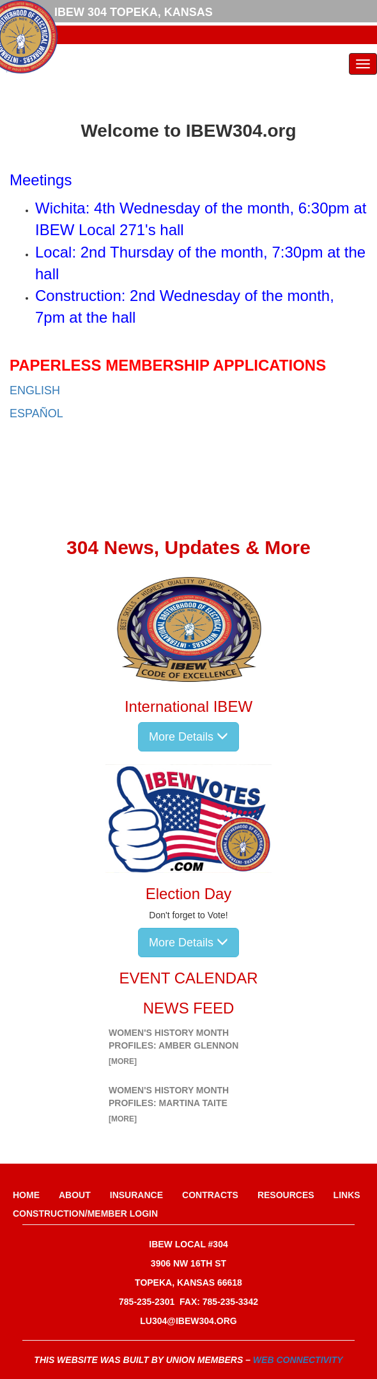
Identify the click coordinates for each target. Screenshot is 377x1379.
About (75, 1195)
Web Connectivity (298, 1360)
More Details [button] (188, 736)
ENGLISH (35, 390)
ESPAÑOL (36, 413)
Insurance (136, 1195)
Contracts (210, 1195)
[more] (123, 1061)
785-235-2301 (146, 1302)
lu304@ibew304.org (188, 1321)
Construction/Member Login (85, 1213)
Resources (286, 1195)
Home (26, 1195)
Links (347, 1195)
